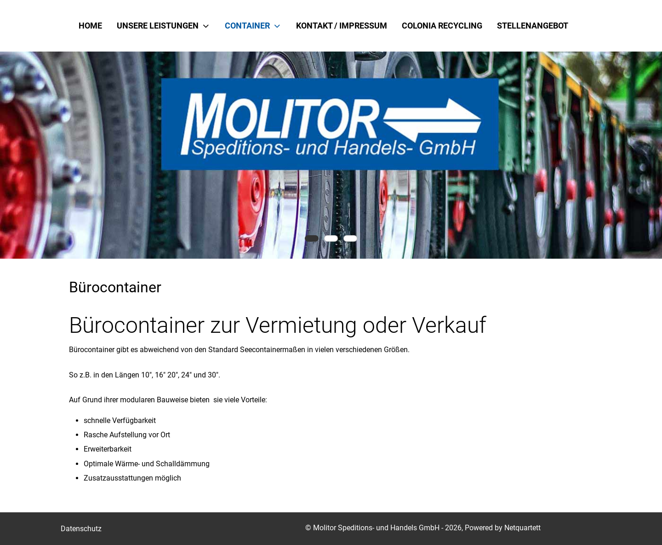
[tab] (312, 238)
